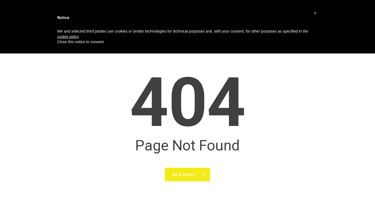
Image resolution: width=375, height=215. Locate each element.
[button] (315, 13)
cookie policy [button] (68, 36)
